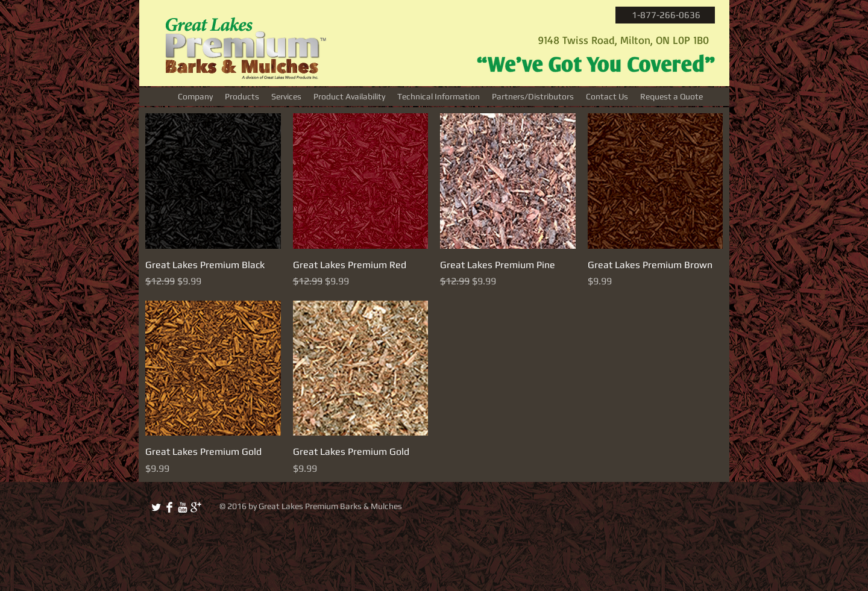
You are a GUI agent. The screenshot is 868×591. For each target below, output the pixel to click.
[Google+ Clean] (195, 507)
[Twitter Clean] (156, 507)
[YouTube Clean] (182, 507)
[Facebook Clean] (169, 507)
